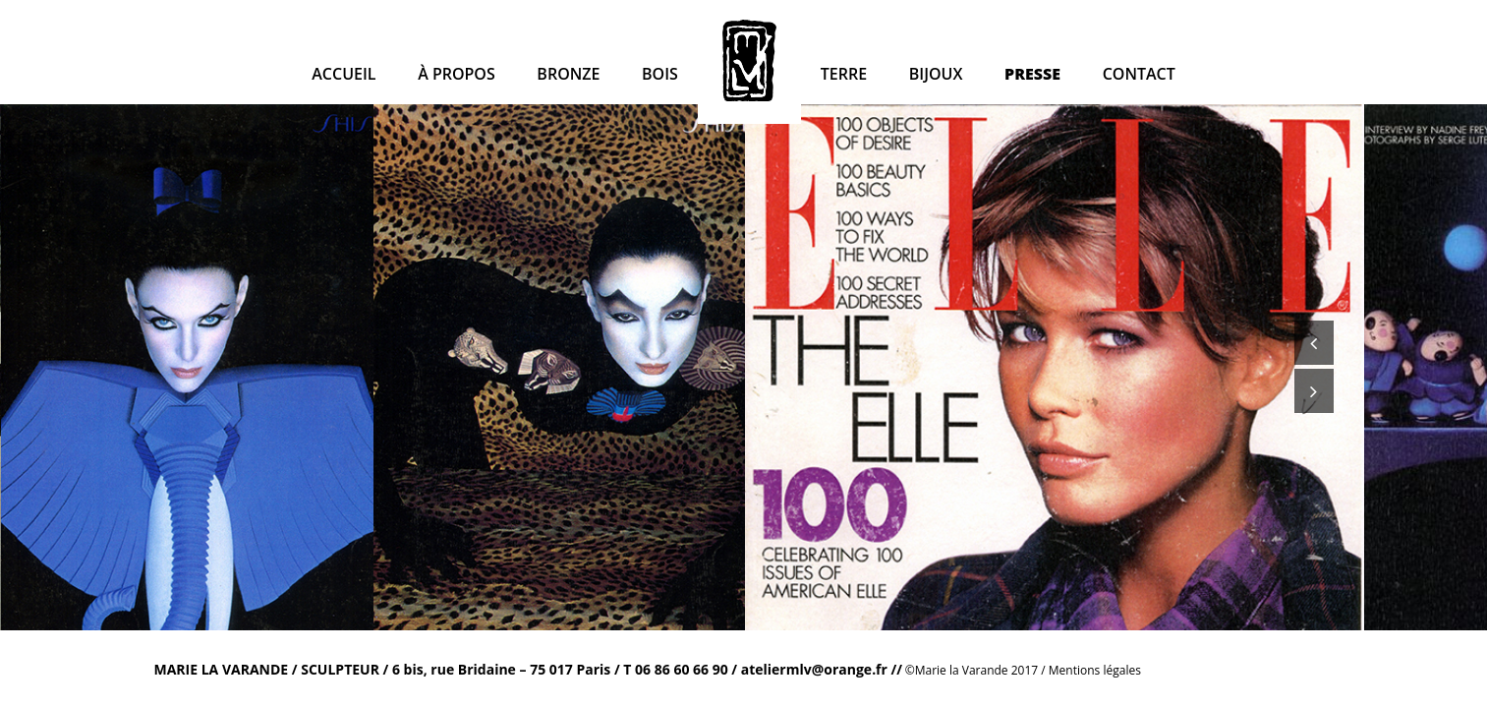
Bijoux (936, 74)
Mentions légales (1095, 670)
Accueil (343, 74)
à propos (456, 74)
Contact (1139, 74)
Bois (660, 74)
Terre (844, 74)
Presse (1032, 74)
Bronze (568, 74)
